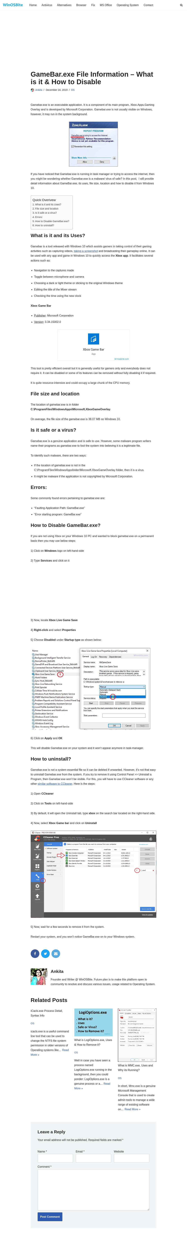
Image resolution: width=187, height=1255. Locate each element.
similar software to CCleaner (55, 789)
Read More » (133, 1115)
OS (73, 90)
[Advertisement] (93, 44)
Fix (93, 5)
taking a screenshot (86, 251)
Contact (149, 5)
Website (119, 1158)
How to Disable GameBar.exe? (52, 221)
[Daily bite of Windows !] (13, 5)
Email (80, 1158)
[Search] (181, 5)
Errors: (39, 217)
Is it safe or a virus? (46, 213)
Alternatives (64, 5)
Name (42, 1158)
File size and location (47, 208)
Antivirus (47, 5)
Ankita (38, 90)
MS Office (106, 5)
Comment (44, 1173)
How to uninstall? (44, 225)
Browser (81, 5)
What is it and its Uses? (48, 204)
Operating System (128, 5)
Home (33, 5)
